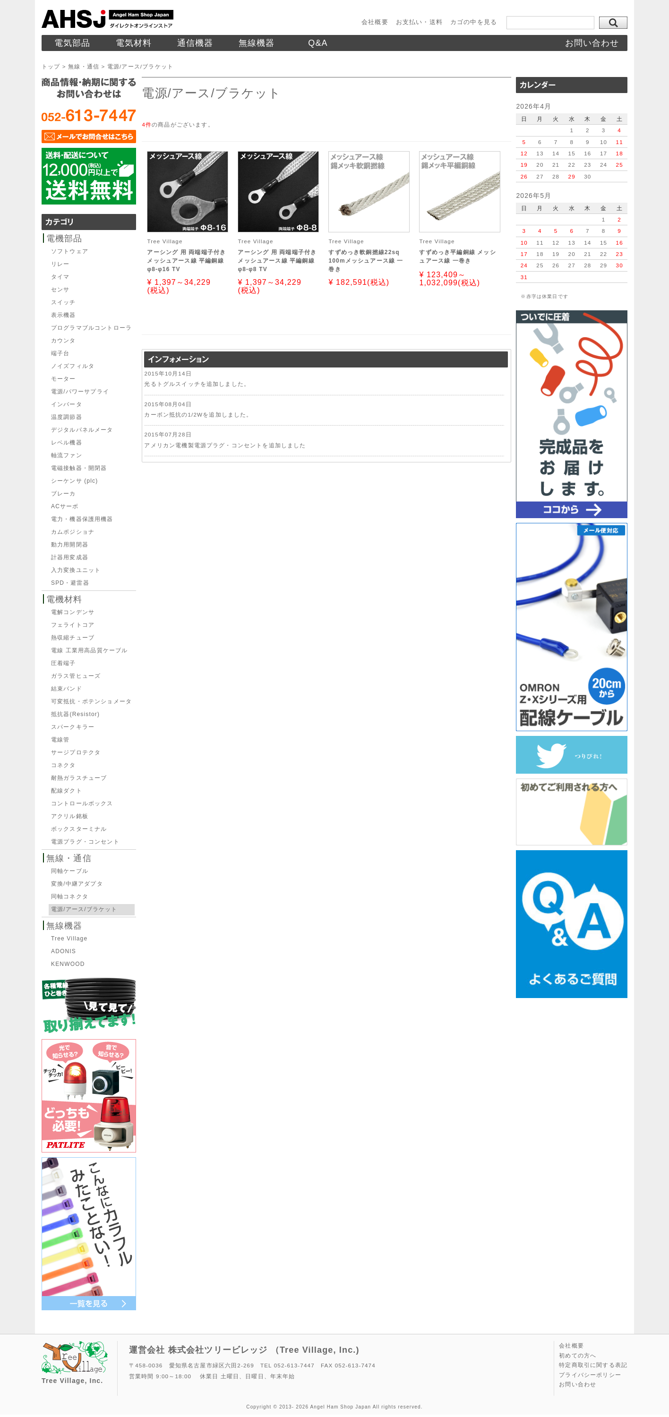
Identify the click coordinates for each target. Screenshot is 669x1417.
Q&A (318, 43)
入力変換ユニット (76, 570)
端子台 (60, 353)
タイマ (60, 276)
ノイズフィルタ (72, 366)
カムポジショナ (72, 532)
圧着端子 (63, 663)
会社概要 (374, 22)
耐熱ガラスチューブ (79, 778)
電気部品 (72, 43)
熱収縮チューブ (72, 637)
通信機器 (195, 43)
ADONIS (63, 951)
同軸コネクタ (69, 896)
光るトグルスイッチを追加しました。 (197, 384)
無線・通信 (83, 66)
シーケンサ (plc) (74, 481)
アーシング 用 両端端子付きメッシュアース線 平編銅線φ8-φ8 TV (277, 261)
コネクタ (63, 765)
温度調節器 (66, 417)
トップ (51, 66)
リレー (60, 264)
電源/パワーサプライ (80, 391)
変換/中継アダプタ (77, 883)
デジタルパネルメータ (82, 430)
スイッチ (63, 302)
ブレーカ (63, 493)
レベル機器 (66, 442)
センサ (60, 289)
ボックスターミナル (79, 829)
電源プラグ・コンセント (85, 841)
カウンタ (63, 340)
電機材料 (64, 599)
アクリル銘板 (69, 816)
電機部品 (64, 238)
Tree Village (69, 938)
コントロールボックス (82, 803)
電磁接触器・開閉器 (79, 468)
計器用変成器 (69, 557)
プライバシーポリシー (590, 1375)
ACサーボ (64, 506)
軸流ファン (66, 455)
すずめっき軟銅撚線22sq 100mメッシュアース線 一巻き (365, 261)
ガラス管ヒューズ (76, 676)
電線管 (60, 739)
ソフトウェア (69, 251)
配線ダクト (66, 790)
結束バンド (66, 688)
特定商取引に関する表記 (593, 1365)
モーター (63, 379)
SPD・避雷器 (70, 583)
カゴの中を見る (473, 22)
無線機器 (257, 43)
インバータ (66, 404)
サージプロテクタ (76, 752)
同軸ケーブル (69, 871)
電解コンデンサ (72, 612)
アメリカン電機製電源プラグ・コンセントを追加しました (225, 445)
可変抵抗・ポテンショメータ (91, 701)
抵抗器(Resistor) (75, 714)
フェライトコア (72, 625)
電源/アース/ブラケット (84, 909)
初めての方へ (577, 1355)
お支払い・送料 (419, 22)
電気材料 (134, 43)
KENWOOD (68, 964)
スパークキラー (72, 727)
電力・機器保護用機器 (82, 519)
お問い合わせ (592, 43)
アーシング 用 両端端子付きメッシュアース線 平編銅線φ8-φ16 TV (186, 261)
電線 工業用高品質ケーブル (89, 650)
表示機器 (63, 315)
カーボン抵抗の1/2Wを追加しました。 (198, 414)
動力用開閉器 (69, 544)
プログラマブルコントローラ (91, 327)
